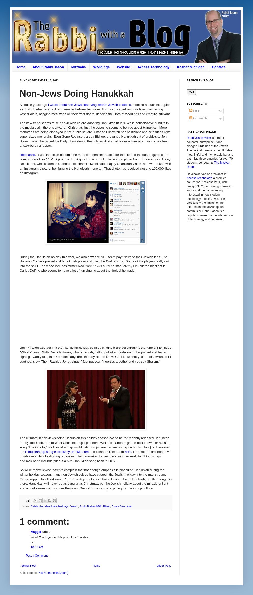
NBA (99, 506)
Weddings (101, 67)
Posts (194, 111)
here (128, 452)
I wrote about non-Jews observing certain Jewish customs (89, 105)
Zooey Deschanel (122, 506)
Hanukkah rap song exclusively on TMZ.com (57, 452)
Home (20, 67)
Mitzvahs (78, 67)
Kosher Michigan (191, 67)
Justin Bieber (87, 506)
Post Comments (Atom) (53, 573)
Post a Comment (37, 555)
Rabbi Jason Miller (199, 138)
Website (123, 67)
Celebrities (37, 506)
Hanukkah (51, 506)
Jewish (74, 506)
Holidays (63, 506)
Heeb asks (27, 155)
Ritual (106, 506)
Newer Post (28, 565)
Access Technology (153, 67)
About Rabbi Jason (48, 67)
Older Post (164, 565)
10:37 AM (37, 547)
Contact (218, 67)
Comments (198, 118)
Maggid (36, 532)
